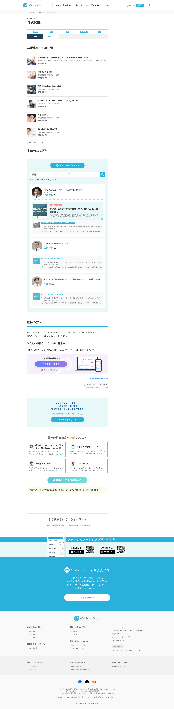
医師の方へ (51, 36)
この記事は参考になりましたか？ (95, 385)
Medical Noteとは (118, 627)
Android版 (33, 669)
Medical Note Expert (121, 666)
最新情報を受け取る (67, 419)
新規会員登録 (87, 597)
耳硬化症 (41, 12)
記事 (35, 36)
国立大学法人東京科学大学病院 (52, 259)
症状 (67, 32)
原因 (51, 32)
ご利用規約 (116, 634)
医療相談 (78, 5)
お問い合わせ (118, 640)
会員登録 (140, 5)
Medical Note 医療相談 (80, 669)
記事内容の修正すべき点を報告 (97, 387)
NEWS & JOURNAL (77, 648)
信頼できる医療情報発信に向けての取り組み (127, 630)
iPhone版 (33, 666)
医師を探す (75, 634)
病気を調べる (32, 12)
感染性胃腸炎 (85, 525)
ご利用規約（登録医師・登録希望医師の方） (127, 650)
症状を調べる (33, 634)
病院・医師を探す (93, 5)
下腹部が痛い (73, 525)
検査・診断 (84, 32)
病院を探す (75, 631)
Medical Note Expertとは (99, 379)
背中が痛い (61, 525)
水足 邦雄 (48, 194)
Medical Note (76, 666)
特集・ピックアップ (78, 645)
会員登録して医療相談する (67, 480)
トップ (24, 12)
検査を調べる (33, 637)
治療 (99, 32)
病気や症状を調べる (64, 5)
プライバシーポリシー (121, 637)
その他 (106, 5)
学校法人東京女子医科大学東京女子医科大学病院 (58, 223)
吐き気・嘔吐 (50, 525)
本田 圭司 (48, 248)
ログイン (131, 5)
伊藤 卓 (47, 284)
